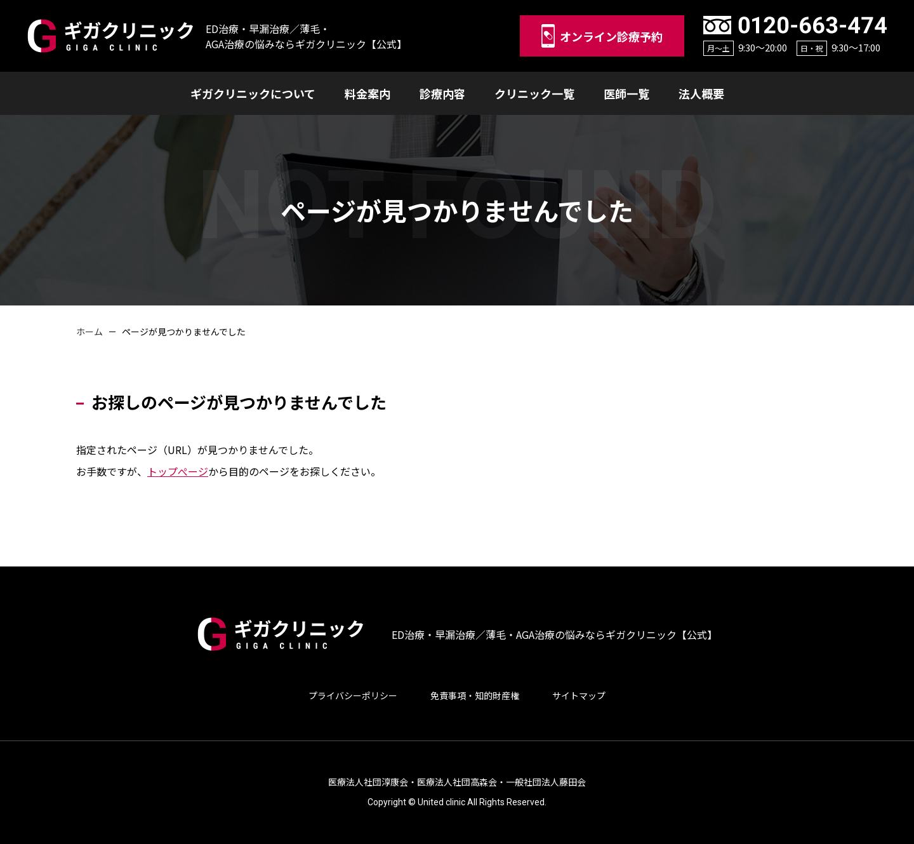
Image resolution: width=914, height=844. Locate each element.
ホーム (89, 331)
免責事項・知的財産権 (474, 695)
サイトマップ (579, 695)
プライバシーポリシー (352, 695)
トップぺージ (177, 471)
